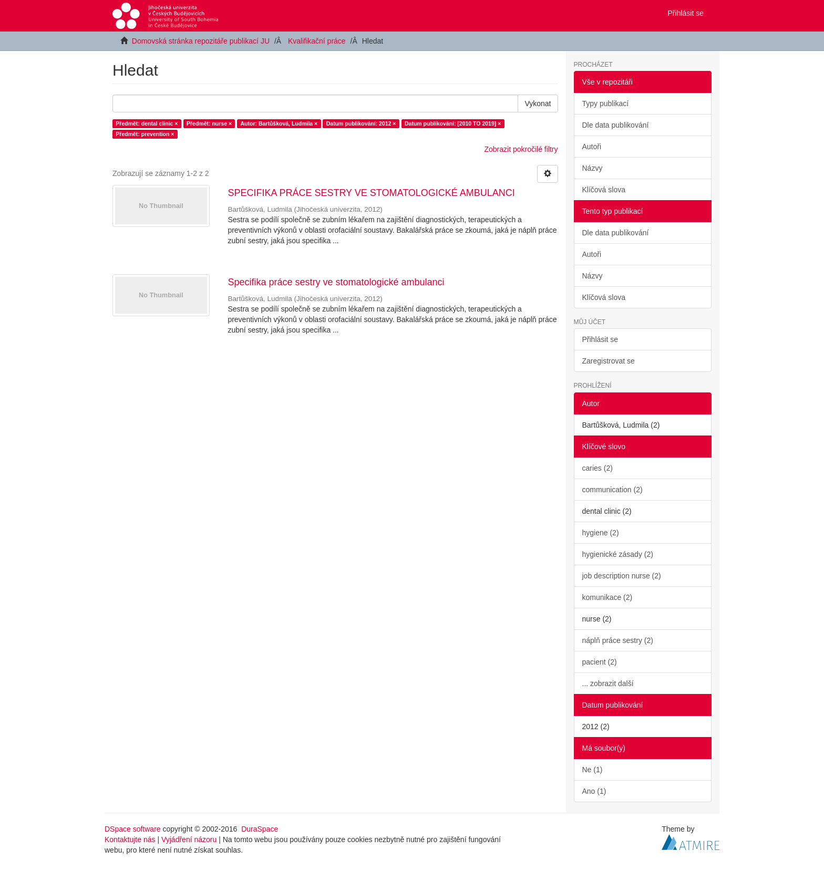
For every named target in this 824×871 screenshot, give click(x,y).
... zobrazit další (608, 683)
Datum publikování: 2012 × (361, 123)
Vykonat (537, 103)
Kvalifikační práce (317, 41)
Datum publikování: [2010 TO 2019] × (453, 123)
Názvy (592, 168)
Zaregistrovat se (608, 361)
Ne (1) (592, 769)
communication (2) (612, 489)
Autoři (592, 146)
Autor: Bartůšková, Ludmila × (279, 123)
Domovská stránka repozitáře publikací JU (201, 41)
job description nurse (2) (621, 576)
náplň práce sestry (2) (617, 640)
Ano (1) (594, 791)
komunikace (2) (607, 597)
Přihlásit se (600, 339)
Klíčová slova (603, 189)
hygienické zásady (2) (617, 554)
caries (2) (597, 468)
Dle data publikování (615, 125)
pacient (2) (599, 662)
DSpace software (133, 829)
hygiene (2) (600, 532)
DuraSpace (259, 829)
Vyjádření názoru (189, 839)
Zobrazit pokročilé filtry (521, 149)
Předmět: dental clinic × (147, 123)
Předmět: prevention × (145, 134)
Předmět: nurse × (209, 123)
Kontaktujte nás (130, 839)
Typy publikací (605, 103)
